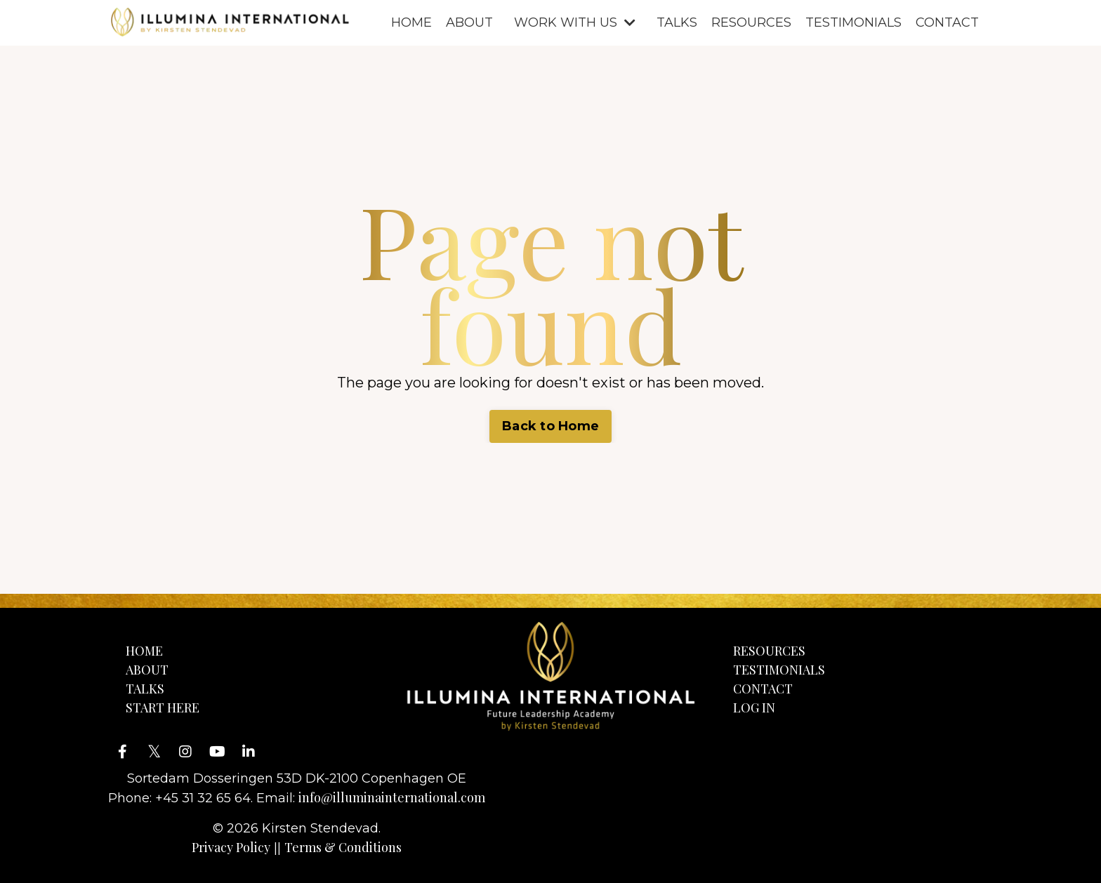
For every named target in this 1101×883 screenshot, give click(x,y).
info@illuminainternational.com (391, 797)
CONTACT (947, 22)
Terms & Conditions (343, 847)
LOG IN (754, 707)
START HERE (162, 707)
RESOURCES (751, 22)
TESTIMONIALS (853, 22)
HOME (411, 22)
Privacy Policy (231, 847)
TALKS (677, 22)
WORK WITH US (574, 22)
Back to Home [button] (550, 426)
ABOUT (469, 22)
